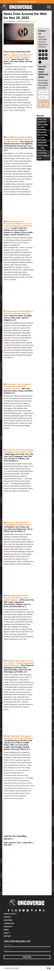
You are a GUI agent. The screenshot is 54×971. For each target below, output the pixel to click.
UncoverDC (17, 7)
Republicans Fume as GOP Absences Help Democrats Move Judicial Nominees (16, 597)
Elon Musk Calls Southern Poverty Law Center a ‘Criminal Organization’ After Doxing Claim (19, 663)
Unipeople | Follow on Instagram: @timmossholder (14, 41)
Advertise (8, 920)
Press (6, 930)
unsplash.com (14, 43)
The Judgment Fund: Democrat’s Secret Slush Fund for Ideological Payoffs (18, 57)
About (6, 933)
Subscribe (43, 103)
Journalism (9, 923)
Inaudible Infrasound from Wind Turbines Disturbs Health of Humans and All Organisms (18, 139)
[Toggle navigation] (49, 6)
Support (7, 936)
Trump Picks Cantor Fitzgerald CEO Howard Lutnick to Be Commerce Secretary (17, 386)
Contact (7, 917)
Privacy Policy (10, 914)
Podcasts (8, 927)
